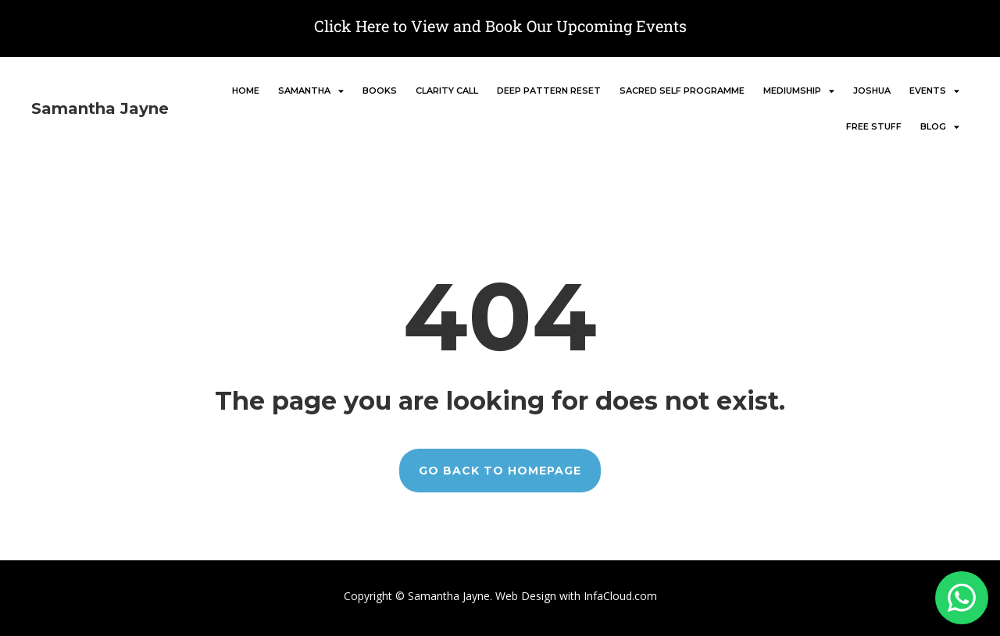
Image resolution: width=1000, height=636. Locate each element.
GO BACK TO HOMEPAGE (500, 471)
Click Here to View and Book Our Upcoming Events (500, 26)
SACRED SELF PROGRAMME (682, 90)
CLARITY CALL (447, 90)
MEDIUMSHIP (798, 91)
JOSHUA (872, 90)
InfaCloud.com (618, 595)
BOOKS (379, 90)
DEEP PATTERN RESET (549, 90)
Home (245, 90)
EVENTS (934, 91)
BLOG (939, 127)
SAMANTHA (311, 91)
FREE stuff (874, 126)
